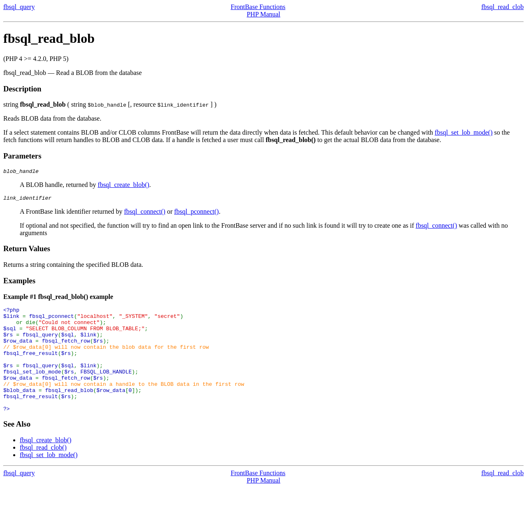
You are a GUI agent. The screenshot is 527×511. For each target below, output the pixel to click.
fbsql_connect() (144, 213)
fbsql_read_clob (502, 6)
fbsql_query (19, 6)
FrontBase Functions (258, 6)
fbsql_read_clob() (43, 470)
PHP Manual (263, 14)
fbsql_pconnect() (196, 213)
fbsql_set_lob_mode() (463, 132)
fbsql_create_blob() (123, 185)
